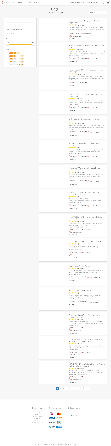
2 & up (15, 62)
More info (100, 37)
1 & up (15, 64)
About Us (37, 418)
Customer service (92, 2)
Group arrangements (77, 2)
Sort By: (82, 12)
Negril (55, 9)
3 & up (15, 59)
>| (88, 389)
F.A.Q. (37, 414)
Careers (37, 420)
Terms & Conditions (37, 422)
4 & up (15, 56)
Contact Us (37, 413)
